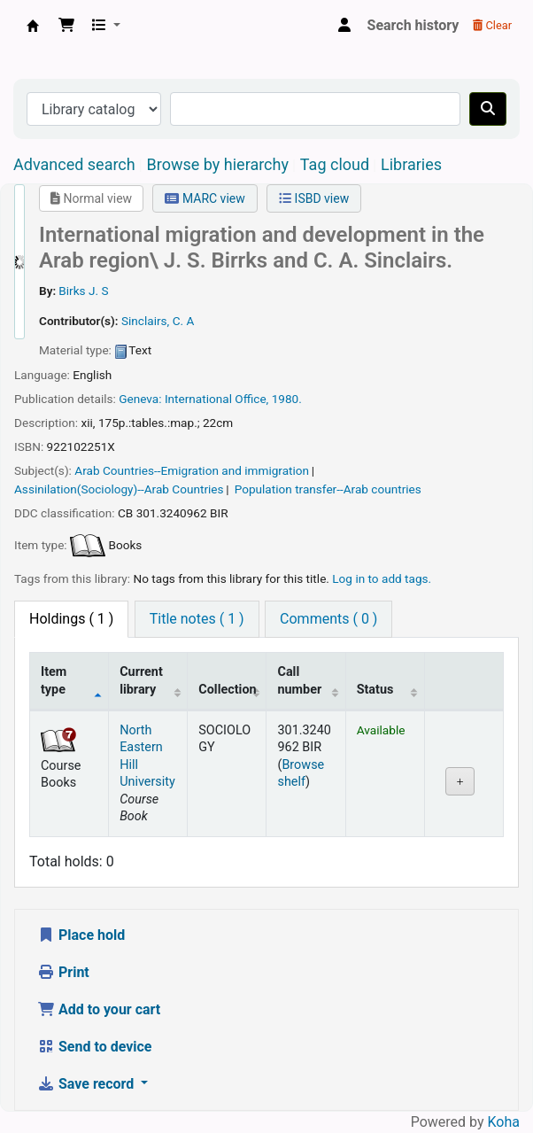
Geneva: (140, 399)
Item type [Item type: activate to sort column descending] (53, 680)
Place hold (81, 935)
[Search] (487, 109)
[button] (66, 25)
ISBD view (314, 198)
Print (63, 972)
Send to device (94, 1046)
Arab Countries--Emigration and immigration (191, 470)
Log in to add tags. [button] (381, 578)
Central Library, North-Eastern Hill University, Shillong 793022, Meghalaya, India (33, 25)
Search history (413, 25)
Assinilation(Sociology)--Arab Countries (119, 489)
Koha (504, 1122)
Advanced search (74, 164)
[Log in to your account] (344, 25)
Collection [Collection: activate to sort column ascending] (227, 689)
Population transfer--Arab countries (328, 489)
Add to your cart (98, 1009)
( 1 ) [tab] (71, 618)
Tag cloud (334, 164)
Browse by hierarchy (218, 164)
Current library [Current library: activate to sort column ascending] (141, 680)
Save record (87, 1083)
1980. (287, 399)
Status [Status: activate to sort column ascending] (375, 689)
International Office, (216, 399)
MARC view (204, 198)
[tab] (197, 619)
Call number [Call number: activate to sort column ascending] (299, 680)
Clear (492, 25)
